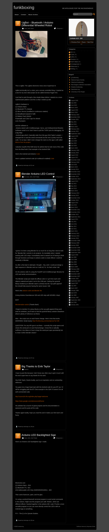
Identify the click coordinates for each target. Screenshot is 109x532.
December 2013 (75, 171)
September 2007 (75, 281)
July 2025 (73, 103)
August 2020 (74, 136)
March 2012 (74, 207)
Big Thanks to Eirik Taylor (36, 366)
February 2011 (75, 233)
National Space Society (77, 80)
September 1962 (75, 300)
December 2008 (75, 247)
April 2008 (74, 264)
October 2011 (75, 214)
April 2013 (74, 188)
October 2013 (75, 176)
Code (25, 28)
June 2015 (74, 164)
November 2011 (75, 212)
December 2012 (75, 198)
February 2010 (75, 236)
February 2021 (75, 129)
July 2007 (73, 285)
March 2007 (74, 288)
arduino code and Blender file (32, 290)
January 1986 (75, 290)
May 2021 (74, 122)
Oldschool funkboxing (77, 82)
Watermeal (74, 66)
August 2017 (74, 157)
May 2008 (74, 262)
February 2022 (75, 114)
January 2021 (75, 131)
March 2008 (74, 266)
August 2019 (74, 155)
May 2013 (74, 186)
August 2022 (74, 110)
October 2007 (75, 278)
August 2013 (74, 181)
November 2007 (75, 276)
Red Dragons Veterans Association (81, 84)
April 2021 (74, 124)
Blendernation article (22, 304)
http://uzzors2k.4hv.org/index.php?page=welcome (31, 396)
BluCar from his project (22, 142)
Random (26, 369)
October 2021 (75, 119)
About (17, 14)
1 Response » (59, 28)
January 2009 (75, 245)
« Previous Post (75, 42)
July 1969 (73, 295)
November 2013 (75, 174)
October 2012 (75, 200)
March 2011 (74, 231)
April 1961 (74, 302)
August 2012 (74, 202)
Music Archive (33, 14)
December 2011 (75, 209)
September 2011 (75, 217)
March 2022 (74, 112)
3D (25, 176)
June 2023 (74, 105)
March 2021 (74, 126)
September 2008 (75, 252)
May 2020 (74, 143)
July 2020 (73, 138)
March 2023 (74, 107)
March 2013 (74, 190)
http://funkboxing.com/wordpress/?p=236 (46, 321)
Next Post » (87, 43)
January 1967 (75, 297)
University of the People (78, 92)
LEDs (31, 176)
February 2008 (75, 269)
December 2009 (75, 240)
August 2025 (74, 100)
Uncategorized (75, 64)
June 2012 (74, 205)
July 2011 (73, 221)
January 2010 (75, 238)
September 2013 (75, 179)
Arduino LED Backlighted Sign (39, 435)
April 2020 (74, 145)
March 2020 (74, 148)
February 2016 (75, 162)
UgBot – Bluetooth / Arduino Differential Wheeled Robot (37, 24)
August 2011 (74, 219)
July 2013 (73, 183)
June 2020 (74, 141)
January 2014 (75, 169)
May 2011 (74, 226)
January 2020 (75, 152)
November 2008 (75, 250)
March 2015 (74, 167)
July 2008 (73, 257)
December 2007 (75, 274)
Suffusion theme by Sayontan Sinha (86, 526)
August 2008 (74, 255)
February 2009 (75, 243)
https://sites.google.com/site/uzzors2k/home (29, 401)
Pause (84, 42)
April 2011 (74, 228)
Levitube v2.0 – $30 (76, 38)
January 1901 (75, 304)
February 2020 (75, 150)
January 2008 (75, 271)
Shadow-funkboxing (76, 87)
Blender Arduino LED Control (38, 173)
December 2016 (75, 160)
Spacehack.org (75, 89)
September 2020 (75, 133)
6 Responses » (59, 438)
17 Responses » (59, 176)
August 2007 (74, 283)
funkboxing (24, 7)
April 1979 (74, 293)
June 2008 (74, 259)
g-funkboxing (74, 77)
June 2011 (74, 224)
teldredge (25, 165)
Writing (73, 69)
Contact (23, 14)
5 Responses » (59, 369)
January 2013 (75, 195)
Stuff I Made (30, 28)
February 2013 (75, 193)
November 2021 (75, 117)
